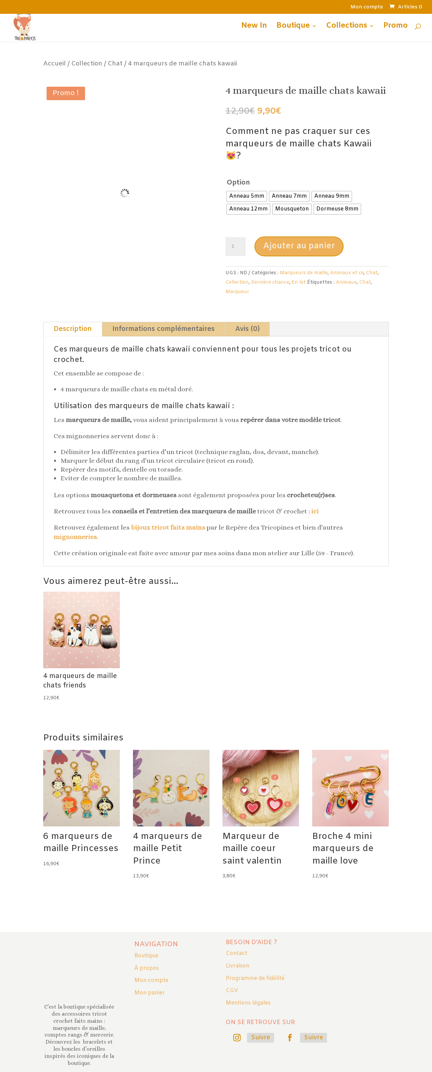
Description (73, 329)
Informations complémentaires (163, 329)
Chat (115, 64)
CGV (232, 990)
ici (315, 511)
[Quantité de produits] (235, 246)
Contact (236, 953)
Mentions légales (248, 1003)
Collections (346, 27)
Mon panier (149, 992)
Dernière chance (270, 282)
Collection (86, 64)
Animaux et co (346, 273)
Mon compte (366, 7)
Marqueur (237, 292)
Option (238, 182)
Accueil (54, 64)
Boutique (293, 27)
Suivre (260, 1038)
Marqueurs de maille (304, 273)
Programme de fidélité (255, 978)
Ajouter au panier (299, 246)
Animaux (346, 282)
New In (254, 27)
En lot (299, 282)
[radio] (247, 196)
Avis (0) (247, 329)
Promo (395, 27)
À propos (146, 968)
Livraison (237, 965)
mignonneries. (76, 537)
